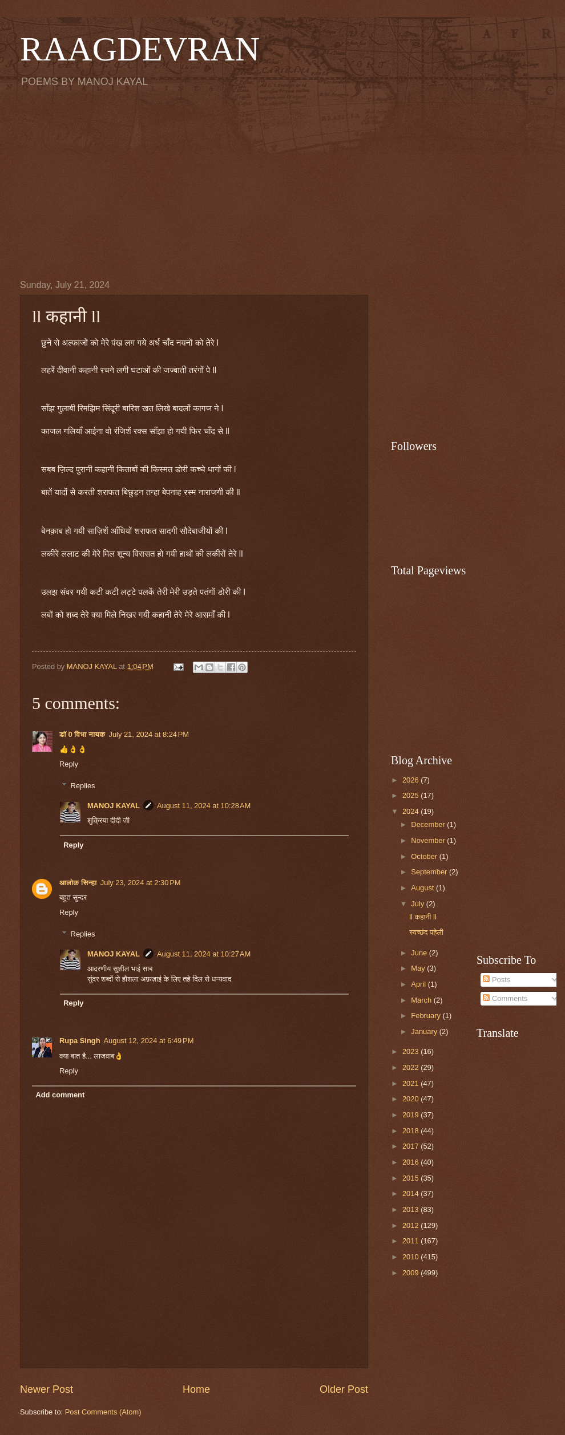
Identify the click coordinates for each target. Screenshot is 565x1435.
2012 (411, 1225)
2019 (411, 1114)
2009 (411, 1272)
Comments (505, 998)
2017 (411, 1146)
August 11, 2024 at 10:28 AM (204, 805)
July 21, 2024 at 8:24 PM (148, 734)
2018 (411, 1130)
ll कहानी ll (423, 917)
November (429, 840)
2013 (411, 1209)
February (426, 1015)
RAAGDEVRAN (140, 49)
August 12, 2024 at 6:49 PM (149, 1040)
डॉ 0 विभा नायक (82, 734)
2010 (411, 1256)
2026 (411, 780)
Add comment (59, 1095)
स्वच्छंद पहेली (426, 932)
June (420, 952)
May (419, 968)
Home (196, 1389)
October (425, 856)
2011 (411, 1241)
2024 (411, 811)
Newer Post (46, 1389)
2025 (411, 795)
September (430, 872)
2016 (411, 1162)
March (422, 1000)
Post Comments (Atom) (103, 1412)
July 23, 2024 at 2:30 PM (140, 882)
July (418, 903)
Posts (496, 979)
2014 (411, 1193)
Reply (68, 764)
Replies (83, 785)
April (419, 984)
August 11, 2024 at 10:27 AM (204, 954)
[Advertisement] (282, 183)
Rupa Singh (79, 1040)
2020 (411, 1099)
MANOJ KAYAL (113, 805)
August (423, 887)
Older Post (344, 1389)
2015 (411, 1178)
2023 (411, 1051)
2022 (411, 1067)
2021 (411, 1083)
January (425, 1031)
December (429, 824)
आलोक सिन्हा (78, 882)
